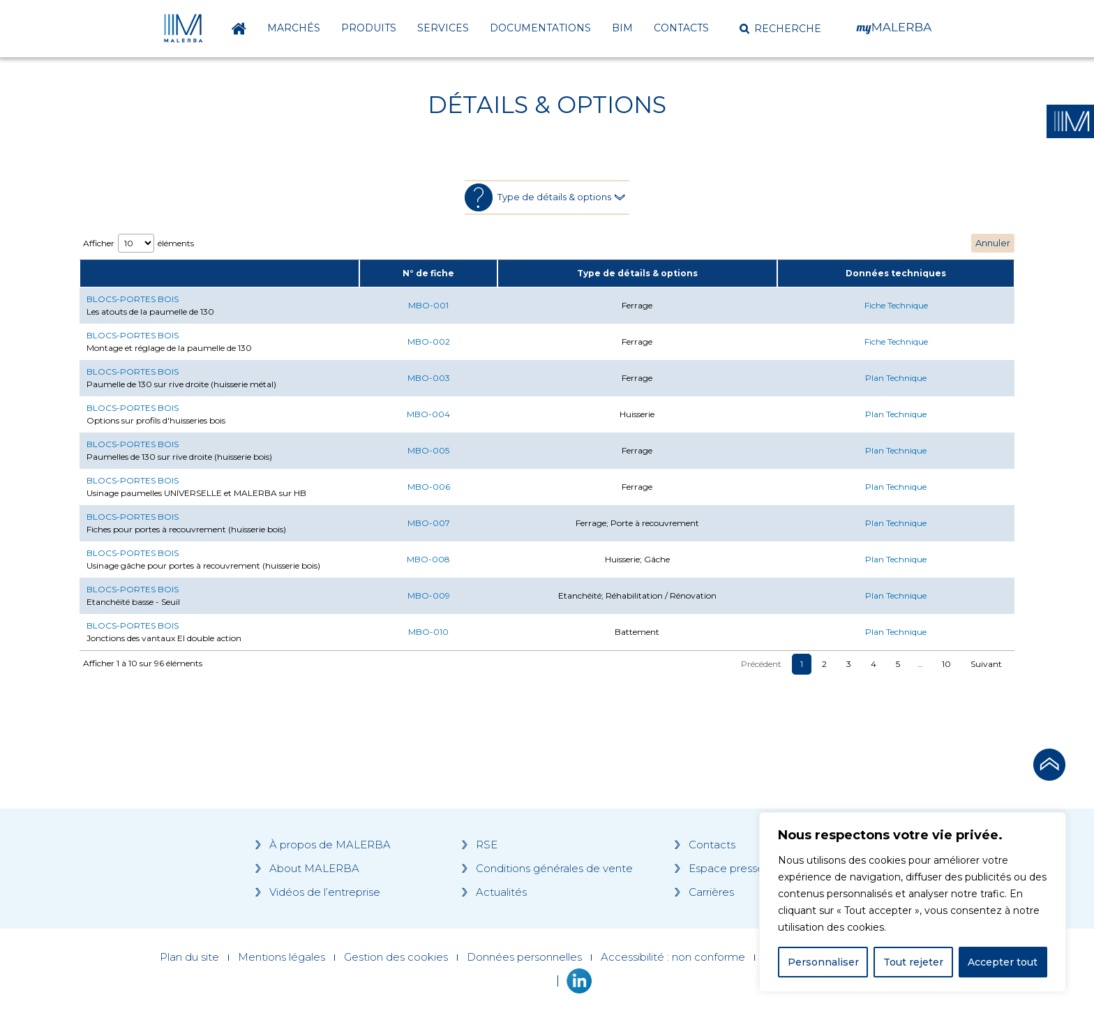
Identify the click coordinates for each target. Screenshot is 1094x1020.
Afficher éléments (138, 243)
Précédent (761, 664)
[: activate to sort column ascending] (219, 273)
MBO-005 (428, 450)
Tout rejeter (913, 962)
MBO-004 (428, 414)
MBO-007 (428, 523)
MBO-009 (428, 595)
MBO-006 (428, 486)
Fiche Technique (896, 305)
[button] (780, 28)
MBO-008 (428, 559)
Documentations (540, 28)
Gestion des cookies (396, 957)
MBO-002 (428, 341)
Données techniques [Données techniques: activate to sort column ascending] (896, 273)
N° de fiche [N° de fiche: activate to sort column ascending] (428, 273)
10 (946, 664)
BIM (622, 28)
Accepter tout (1002, 962)
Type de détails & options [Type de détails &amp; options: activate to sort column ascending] (637, 273)
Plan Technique (896, 378)
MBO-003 (428, 378)
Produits (368, 28)
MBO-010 (428, 632)
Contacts (681, 28)
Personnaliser (823, 962)
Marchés (293, 28)
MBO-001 (428, 305)
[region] (912, 902)
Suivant (986, 664)
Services (443, 28)
